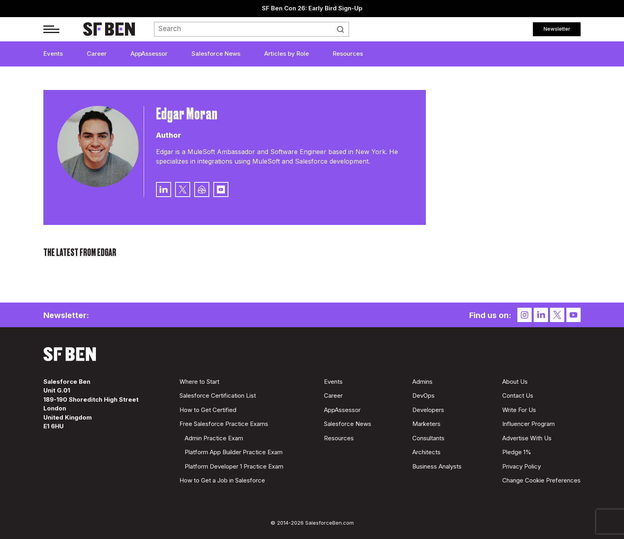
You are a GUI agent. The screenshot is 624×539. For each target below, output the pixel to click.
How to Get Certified (207, 410)
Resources (348, 53)
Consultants (428, 438)
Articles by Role (286, 53)
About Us (515, 381)
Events (53, 53)
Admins (422, 381)
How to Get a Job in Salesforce (222, 480)
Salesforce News (215, 53)
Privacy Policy (521, 466)
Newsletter (557, 28)
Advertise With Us (527, 438)
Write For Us (519, 410)
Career (97, 53)
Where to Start (199, 381)
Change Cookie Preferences (541, 480)
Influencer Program (528, 424)
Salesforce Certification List (217, 395)
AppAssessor (149, 53)
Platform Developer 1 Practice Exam (234, 466)
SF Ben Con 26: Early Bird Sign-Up (312, 8)
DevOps (423, 395)
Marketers (426, 424)
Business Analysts (437, 466)
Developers (428, 410)
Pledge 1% (516, 452)
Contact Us (517, 395)
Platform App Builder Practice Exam (234, 452)
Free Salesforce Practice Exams (223, 424)
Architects (426, 452)
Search (343, 29)
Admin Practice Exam (214, 438)
